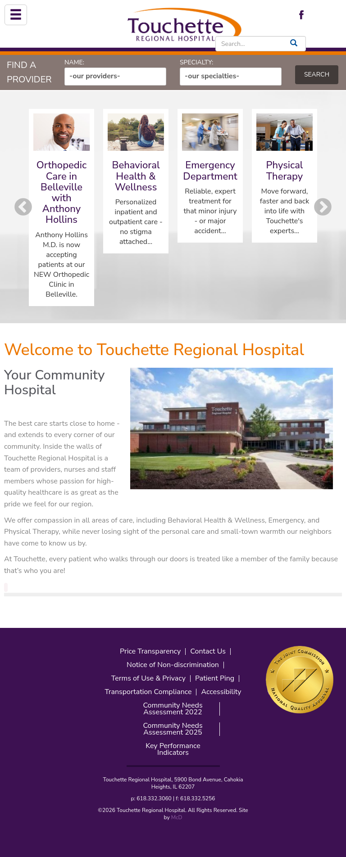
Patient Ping (214, 678)
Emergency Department (210, 170)
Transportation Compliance (148, 692)
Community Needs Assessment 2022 (172, 709)
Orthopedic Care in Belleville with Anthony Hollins (61, 192)
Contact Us (208, 651)
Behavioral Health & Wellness (135, 176)
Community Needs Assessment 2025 (172, 729)
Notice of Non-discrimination (173, 665)
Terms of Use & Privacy (148, 678)
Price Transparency (150, 651)
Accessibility (221, 692)
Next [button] (323, 207)
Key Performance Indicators (173, 749)
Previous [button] (23, 207)
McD (176, 817)
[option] (61, 207)
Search (316, 74)
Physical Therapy (284, 170)
